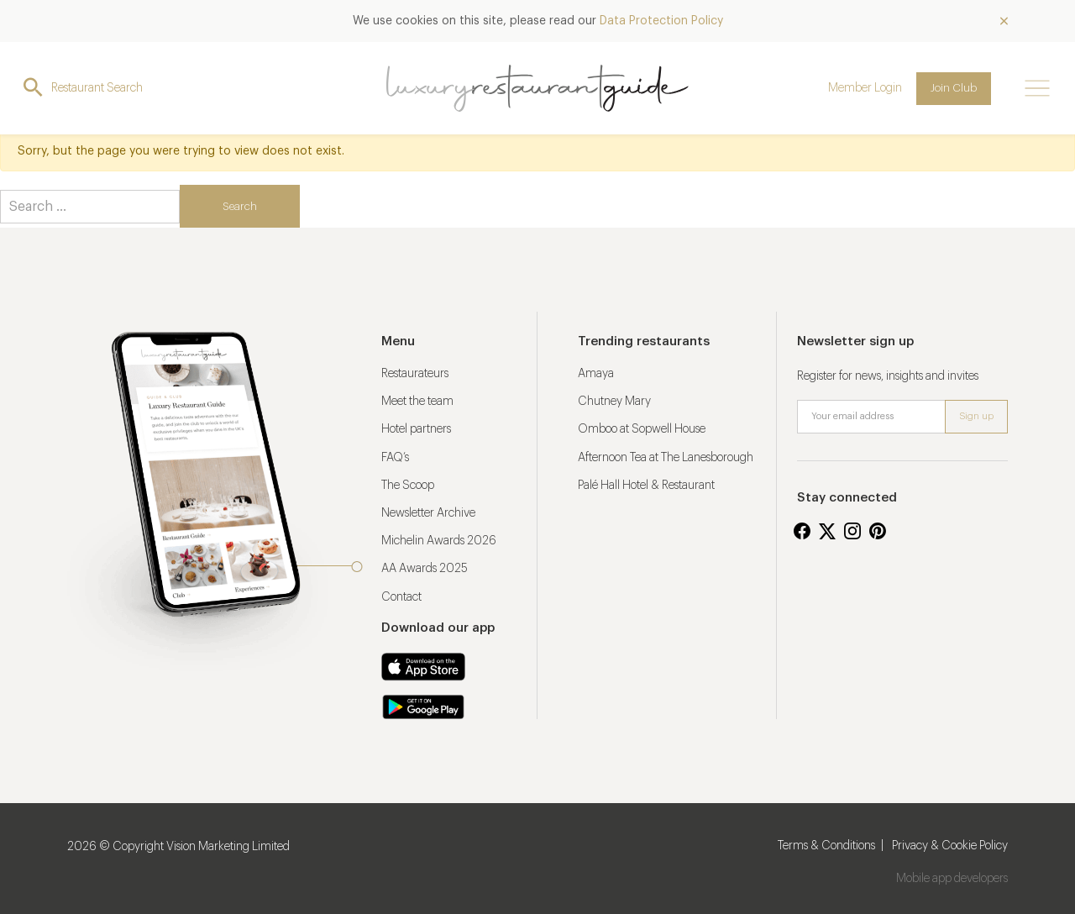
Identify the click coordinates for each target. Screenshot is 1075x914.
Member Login (865, 88)
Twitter (827, 531)
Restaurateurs (414, 374)
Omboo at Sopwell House (641, 429)
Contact (401, 597)
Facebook (802, 531)
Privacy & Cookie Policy (950, 846)
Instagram (852, 531)
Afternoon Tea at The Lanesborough (665, 458)
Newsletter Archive (428, 513)
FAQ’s (395, 458)
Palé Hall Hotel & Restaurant (646, 485)
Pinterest (877, 531)
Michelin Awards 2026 (438, 541)
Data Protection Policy (661, 21)
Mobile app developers (952, 879)
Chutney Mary (614, 401)
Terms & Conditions (826, 846)
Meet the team (417, 401)
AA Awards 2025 (424, 569)
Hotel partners (416, 429)
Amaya (596, 374)
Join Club (954, 87)
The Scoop (407, 485)
